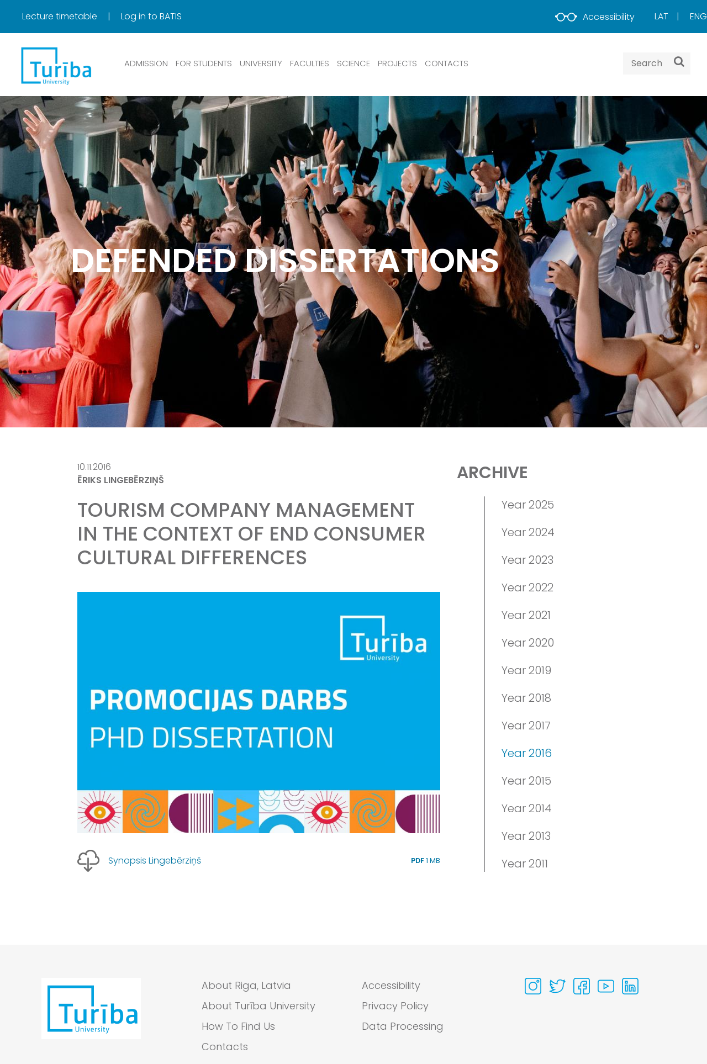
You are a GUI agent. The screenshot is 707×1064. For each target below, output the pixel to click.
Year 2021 (526, 615)
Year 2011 (525, 863)
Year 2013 (526, 836)
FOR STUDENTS (204, 63)
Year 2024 (528, 532)
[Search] (679, 61)
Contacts (225, 1047)
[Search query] (656, 63)
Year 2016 (527, 753)
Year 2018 (526, 698)
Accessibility (595, 16)
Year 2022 (527, 587)
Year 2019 (526, 670)
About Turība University (258, 1006)
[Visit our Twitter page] (557, 986)
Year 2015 (526, 780)
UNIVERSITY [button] (261, 63)
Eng (698, 16)
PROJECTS (397, 63)
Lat (661, 16)
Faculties (309, 63)
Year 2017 (526, 725)
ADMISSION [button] (146, 63)
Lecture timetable (60, 16)
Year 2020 (528, 642)
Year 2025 (528, 504)
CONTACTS (446, 63)
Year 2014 (527, 808)
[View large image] (258, 712)
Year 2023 (527, 560)
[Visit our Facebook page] (581, 986)
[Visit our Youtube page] (606, 986)
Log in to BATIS (151, 16)
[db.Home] (55, 65)
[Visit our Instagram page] (533, 986)
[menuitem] (70, 16)
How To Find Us (238, 1026)
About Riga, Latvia (246, 985)
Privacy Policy (395, 1006)
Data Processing (403, 1026)
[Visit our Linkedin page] (630, 986)
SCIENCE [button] (353, 63)
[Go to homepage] (91, 1019)
